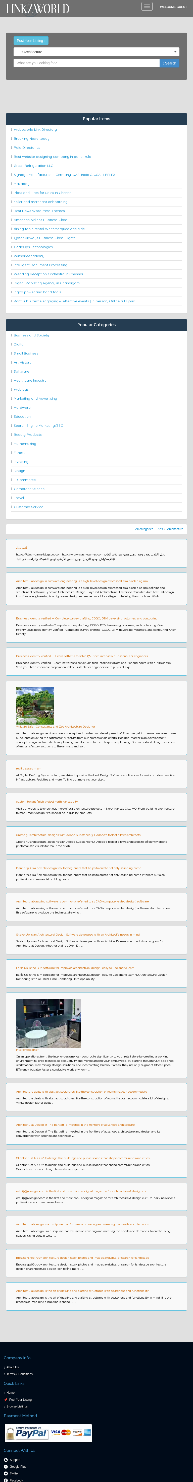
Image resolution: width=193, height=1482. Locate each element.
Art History (22, 362)
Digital (19, 344)
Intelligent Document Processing (40, 265)
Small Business (26, 353)
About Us (12, 1367)
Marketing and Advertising (35, 398)
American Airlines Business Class (41, 220)
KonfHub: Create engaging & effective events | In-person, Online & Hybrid (74, 301)
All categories (144, 529)
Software (21, 371)
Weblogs (21, 389)
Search (169, 63)
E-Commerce (25, 479)
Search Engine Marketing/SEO (39, 425)
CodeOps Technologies (33, 247)
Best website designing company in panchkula (52, 156)
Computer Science (29, 488)
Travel (19, 498)
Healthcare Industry (30, 380)
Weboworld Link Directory (35, 129)
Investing (21, 461)
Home (11, 1392)
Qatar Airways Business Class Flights (44, 238)
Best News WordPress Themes (39, 210)
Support (15, 1460)
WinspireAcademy (29, 256)
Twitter (14, 1473)
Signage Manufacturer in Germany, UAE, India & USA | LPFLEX (64, 174)
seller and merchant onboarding (41, 201)
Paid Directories (27, 147)
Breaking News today (32, 138)
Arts (160, 529)
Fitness (19, 452)
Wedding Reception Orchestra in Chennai (48, 274)
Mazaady (21, 183)
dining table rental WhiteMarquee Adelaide (49, 229)
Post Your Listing (31, 41)
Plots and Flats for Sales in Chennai (43, 192)
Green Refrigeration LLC (33, 165)
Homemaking (25, 443)
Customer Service (28, 507)
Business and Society (31, 335)
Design (19, 470)
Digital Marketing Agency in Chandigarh (47, 283)
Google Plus (18, 1466)
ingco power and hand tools (37, 292)
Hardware (22, 407)
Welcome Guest (173, 7)
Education (22, 416)
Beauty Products (28, 434)
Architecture (175, 529)
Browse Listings (17, 1406)
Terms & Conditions (20, 1374)
